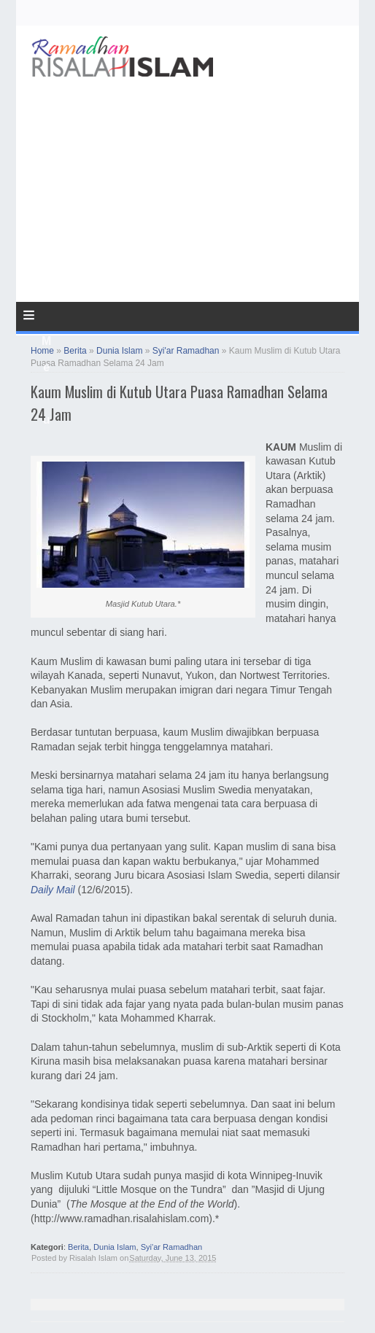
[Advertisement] (187, 141)
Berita (78, 1247)
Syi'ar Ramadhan (172, 1247)
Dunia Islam (114, 1247)
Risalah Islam (93, 1258)
